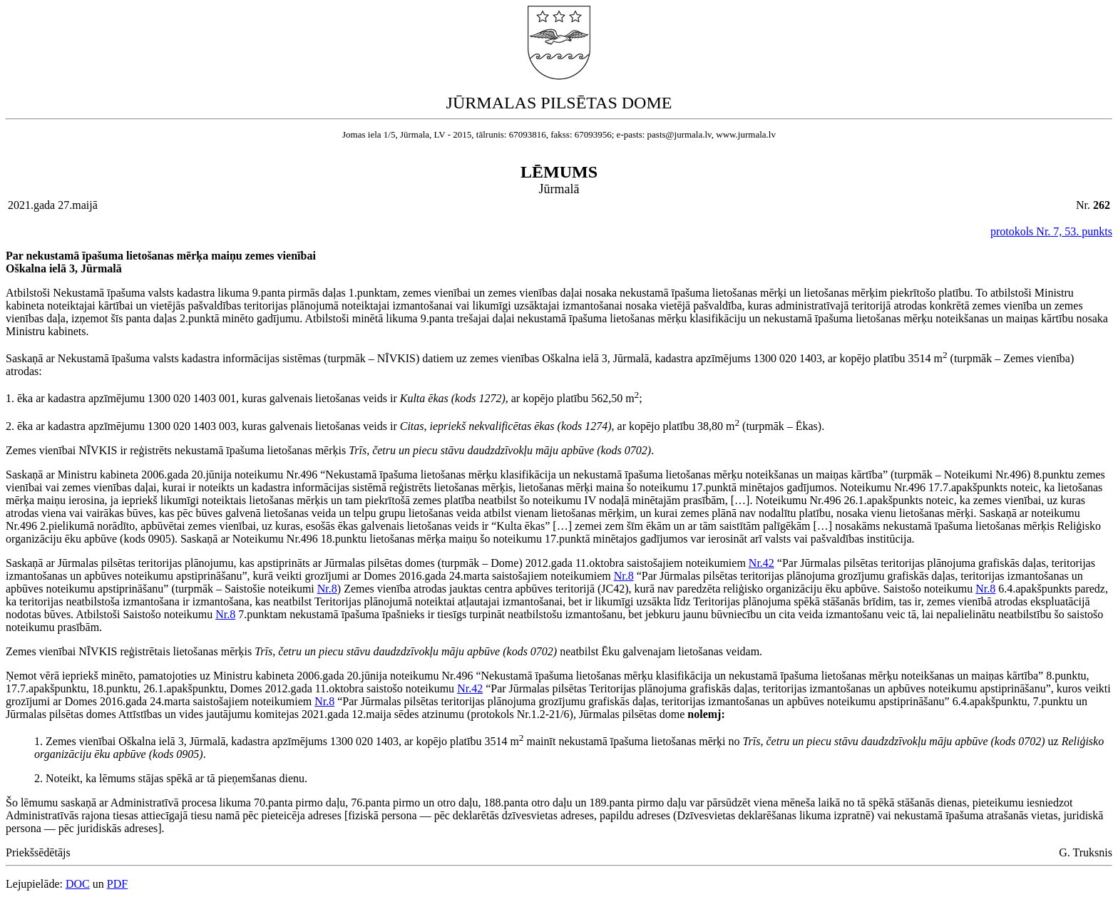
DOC (78, 884)
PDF (117, 884)
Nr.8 (624, 576)
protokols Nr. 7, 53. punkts (1051, 231)
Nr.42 (761, 563)
